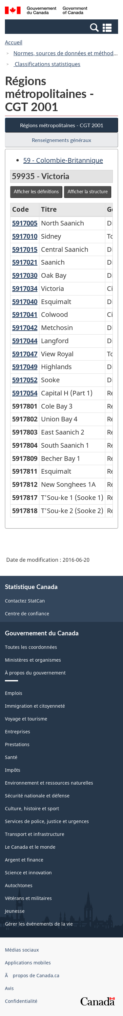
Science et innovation (28, 872)
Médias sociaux (22, 950)
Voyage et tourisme (26, 719)
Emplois (13, 693)
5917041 (24, 314)
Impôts (12, 770)
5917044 (24, 340)
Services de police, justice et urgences (47, 821)
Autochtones (18, 885)
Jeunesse (15, 911)
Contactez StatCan (25, 601)
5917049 (24, 366)
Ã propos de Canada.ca (32, 975)
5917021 (24, 262)
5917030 (24, 275)
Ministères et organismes (33, 660)
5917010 (24, 236)
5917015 (24, 249)
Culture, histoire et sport (32, 808)
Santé (11, 757)
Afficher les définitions (36, 191)
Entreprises (17, 731)
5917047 (24, 353)
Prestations (17, 744)
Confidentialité (21, 1001)
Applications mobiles (28, 962)
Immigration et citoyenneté (35, 706)
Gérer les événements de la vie (39, 924)
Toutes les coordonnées (31, 647)
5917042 (24, 327)
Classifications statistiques (46, 64)
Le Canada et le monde (30, 847)
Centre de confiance (27, 613)
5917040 (24, 301)
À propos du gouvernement (35, 673)
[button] (62, 27)
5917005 (24, 223)
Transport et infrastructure (34, 834)
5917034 (24, 288)
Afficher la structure (88, 191)
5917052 (24, 379)
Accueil (13, 42)
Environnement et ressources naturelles (49, 783)
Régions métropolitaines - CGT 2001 (61, 125)
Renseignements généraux (61, 140)
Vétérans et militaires (28, 898)
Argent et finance (24, 860)
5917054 (24, 393)
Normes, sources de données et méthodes (66, 53)
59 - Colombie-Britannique (63, 160)
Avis (9, 988)
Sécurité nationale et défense (37, 795)
